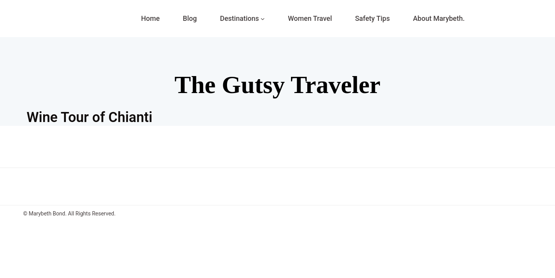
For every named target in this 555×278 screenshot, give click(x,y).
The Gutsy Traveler (277, 84)
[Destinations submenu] (263, 19)
